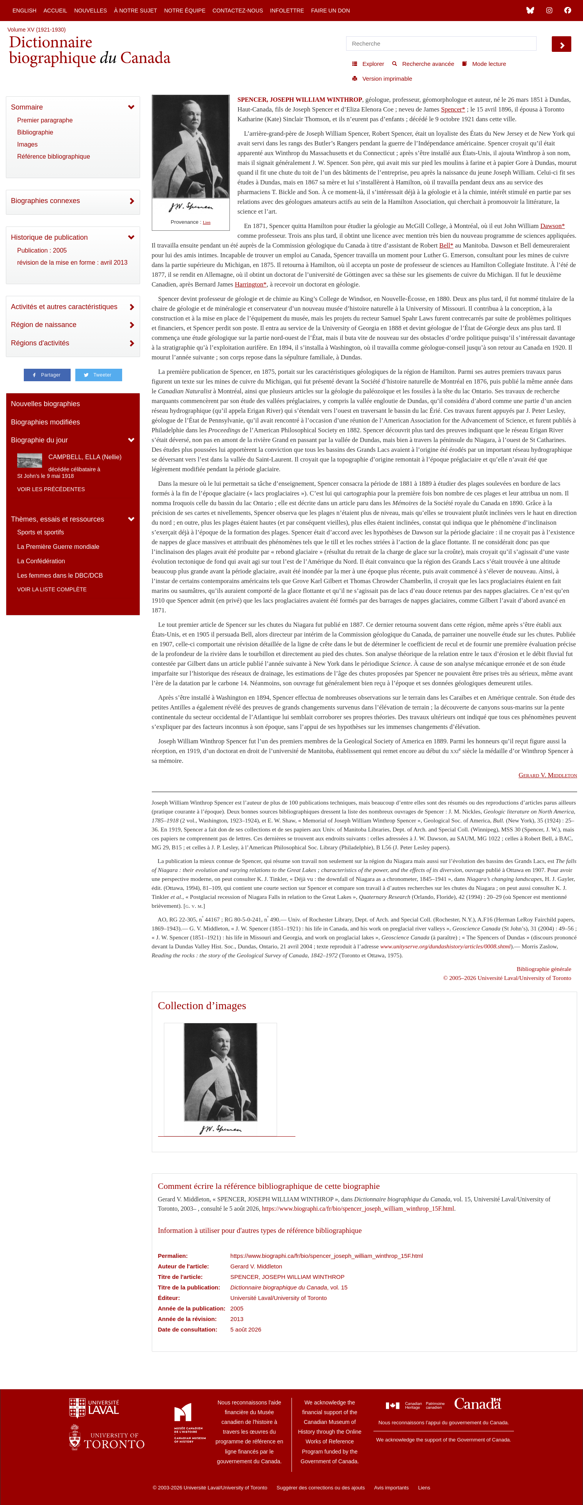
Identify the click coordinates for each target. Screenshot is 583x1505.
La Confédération (41, 561)
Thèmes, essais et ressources (57, 519)
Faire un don (330, 10)
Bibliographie (35, 132)
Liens (424, 1488)
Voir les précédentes (51, 489)
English (24, 10)
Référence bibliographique (53, 156)
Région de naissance (43, 325)
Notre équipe (185, 10)
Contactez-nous (237, 10)
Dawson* (552, 226)
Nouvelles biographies (45, 404)
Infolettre (287, 10)
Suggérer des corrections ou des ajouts (321, 1488)
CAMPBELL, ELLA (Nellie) (85, 457)
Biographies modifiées (45, 422)
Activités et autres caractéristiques (64, 307)
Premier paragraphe (45, 120)
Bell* (446, 245)
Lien (207, 222)
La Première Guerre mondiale (58, 546)
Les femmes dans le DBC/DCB (60, 575)
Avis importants (391, 1488)
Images (27, 144)
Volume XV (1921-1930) (36, 30)
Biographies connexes (45, 201)
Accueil (55, 10)
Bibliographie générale (544, 969)
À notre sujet (135, 10)
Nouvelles (90, 10)
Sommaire (27, 107)
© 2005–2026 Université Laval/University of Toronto (507, 977)
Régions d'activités (40, 343)
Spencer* (453, 109)
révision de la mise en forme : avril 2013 (72, 262)
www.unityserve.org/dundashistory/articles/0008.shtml (445, 946)
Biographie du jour (39, 440)
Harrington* (251, 284)
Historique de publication (49, 237)
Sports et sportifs (40, 532)
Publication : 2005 (42, 250)
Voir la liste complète (52, 589)
